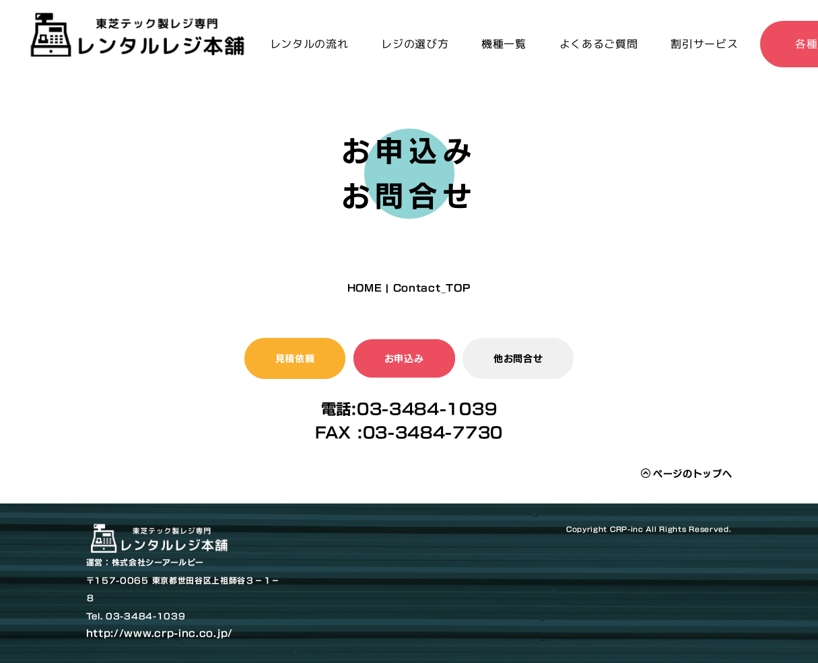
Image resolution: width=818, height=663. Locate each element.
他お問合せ (518, 358)
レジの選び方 (414, 43)
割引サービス (704, 43)
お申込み (404, 358)
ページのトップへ (686, 473)
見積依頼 (295, 358)
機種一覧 (503, 43)
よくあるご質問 (598, 43)
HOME (364, 288)
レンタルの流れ (309, 43)
